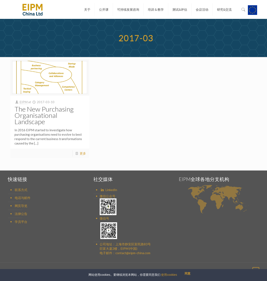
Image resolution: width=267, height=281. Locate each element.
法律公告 (21, 214)
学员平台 (21, 222)
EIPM (24, 102)
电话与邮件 (22, 198)
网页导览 (21, 206)
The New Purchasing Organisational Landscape (44, 115)
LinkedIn (108, 190)
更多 (83, 153)
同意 (187, 273)
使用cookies (169, 274)
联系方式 (21, 190)
